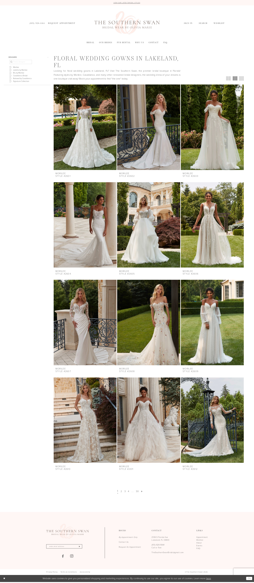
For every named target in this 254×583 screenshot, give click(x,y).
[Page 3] (124, 491)
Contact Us (124, 542)
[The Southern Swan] (127, 23)
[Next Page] (144, 491)
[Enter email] (67, 547)
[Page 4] (128, 491)
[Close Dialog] (4, 579)
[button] (188, 23)
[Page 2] (120, 491)
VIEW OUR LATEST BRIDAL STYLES (126, 2)
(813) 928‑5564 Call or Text (158, 546)
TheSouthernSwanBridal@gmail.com (167, 552)
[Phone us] (37, 23)
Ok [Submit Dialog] (249, 579)
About (199, 543)
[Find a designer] (21, 63)
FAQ (198, 548)
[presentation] (85, 127)
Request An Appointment (130, 547)
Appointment (202, 537)
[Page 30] (138, 491)
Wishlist (199, 540)
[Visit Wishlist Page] (219, 23)
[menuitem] (37, 23)
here (208, 579)
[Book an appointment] (61, 23)
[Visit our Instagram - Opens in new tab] (72, 557)
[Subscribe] (85, 547)
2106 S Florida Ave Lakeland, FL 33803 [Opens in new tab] (160, 539)
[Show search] (203, 23)
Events (199, 546)
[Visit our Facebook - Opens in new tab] (63, 557)
